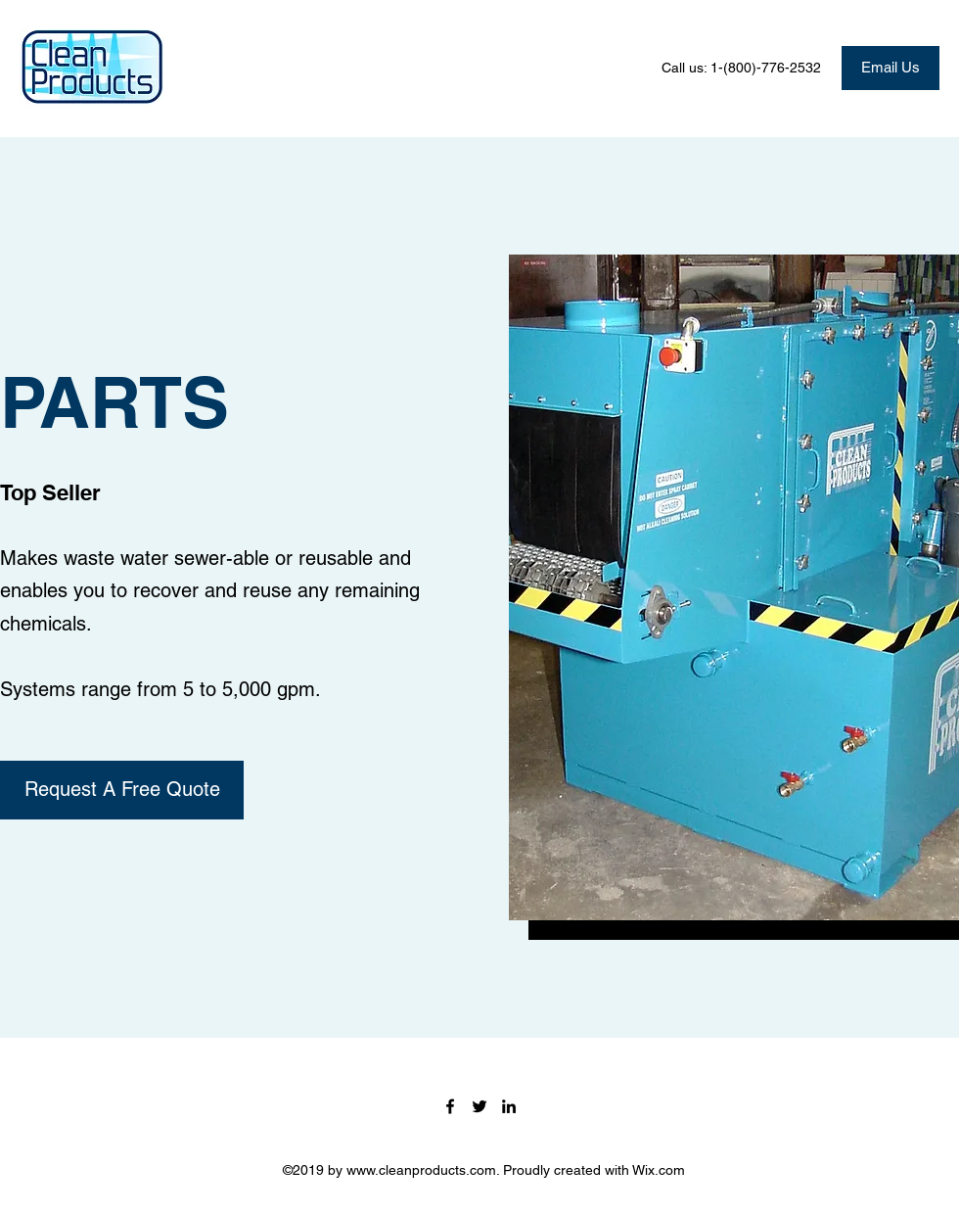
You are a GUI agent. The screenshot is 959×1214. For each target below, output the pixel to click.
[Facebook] (450, 1106)
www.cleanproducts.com (421, 1170)
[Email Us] (890, 68)
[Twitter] (479, 1106)
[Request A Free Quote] (122, 790)
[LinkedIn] (509, 1106)
